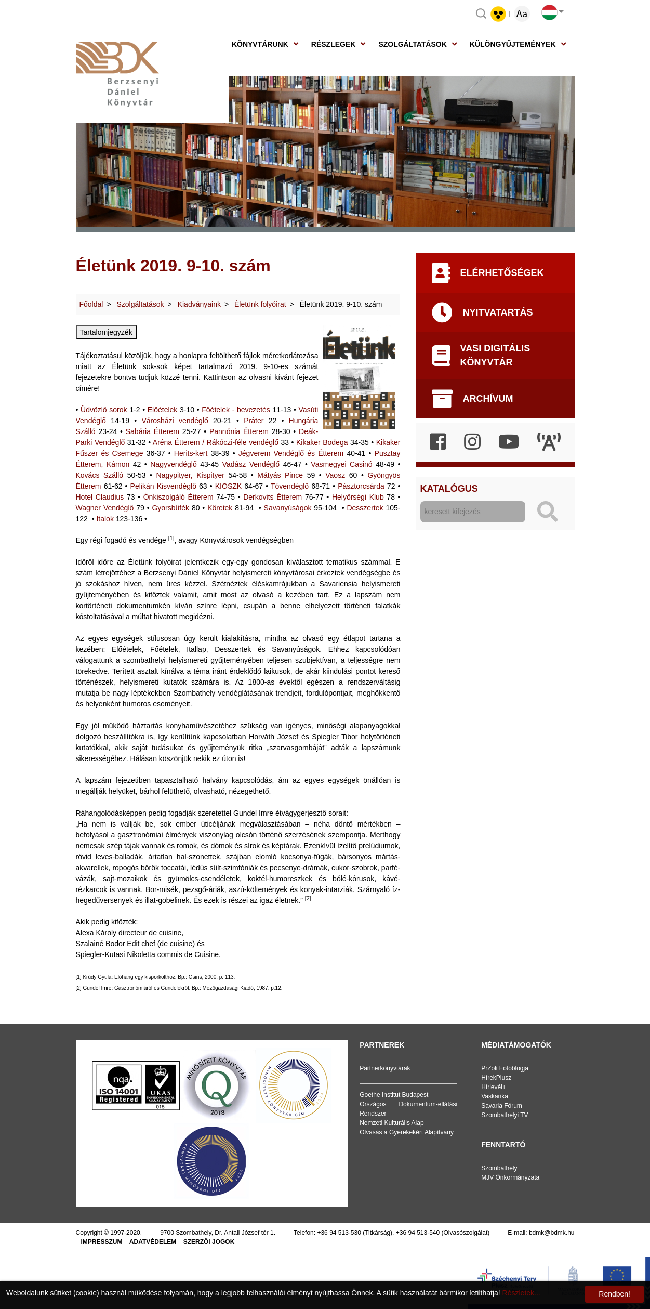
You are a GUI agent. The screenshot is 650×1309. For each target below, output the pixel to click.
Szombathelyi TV (504, 1115)
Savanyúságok (288, 508)
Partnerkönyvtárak (385, 1068)
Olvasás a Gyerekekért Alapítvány (407, 1132)
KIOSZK (228, 486)
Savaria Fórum (501, 1105)
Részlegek (333, 44)
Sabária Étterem (152, 431)
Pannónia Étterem (239, 431)
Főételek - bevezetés (236, 409)
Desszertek (365, 508)
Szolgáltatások (412, 44)
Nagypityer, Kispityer (190, 475)
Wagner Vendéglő (105, 508)
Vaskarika (494, 1096)
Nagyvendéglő (173, 464)
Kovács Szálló (100, 475)
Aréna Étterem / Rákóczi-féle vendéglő (215, 442)
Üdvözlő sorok (104, 409)
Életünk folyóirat (260, 304)
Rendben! (614, 1294)
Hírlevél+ (493, 1087)
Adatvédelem (152, 1242)
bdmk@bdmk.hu (552, 1232)
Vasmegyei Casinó (341, 464)
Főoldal (91, 304)
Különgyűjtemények (513, 44)
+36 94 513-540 (418, 1232)
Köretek (219, 508)
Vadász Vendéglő (251, 464)
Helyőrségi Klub (358, 497)
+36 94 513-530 (339, 1232)
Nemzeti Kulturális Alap (391, 1123)
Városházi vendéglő (174, 420)
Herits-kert (191, 453)
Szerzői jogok (209, 1242)
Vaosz (335, 475)
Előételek (163, 409)
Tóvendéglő (290, 486)
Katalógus (449, 488)
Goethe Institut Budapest (394, 1094)
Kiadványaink (199, 304)
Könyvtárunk (260, 44)
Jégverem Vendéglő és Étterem (290, 453)
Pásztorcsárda (361, 486)
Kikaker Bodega (322, 442)
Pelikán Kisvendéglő (163, 486)
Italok (104, 519)
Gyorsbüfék (170, 508)
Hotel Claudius (100, 497)
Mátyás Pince (280, 475)
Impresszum (102, 1242)
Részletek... (521, 1293)
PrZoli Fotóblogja (504, 1068)
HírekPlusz (496, 1077)
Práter (253, 420)
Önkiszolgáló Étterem (178, 497)
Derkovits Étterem (272, 497)
